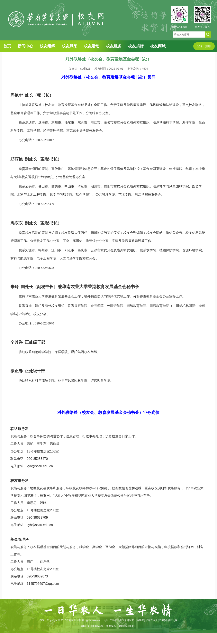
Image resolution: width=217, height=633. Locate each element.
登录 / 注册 (204, 46)
